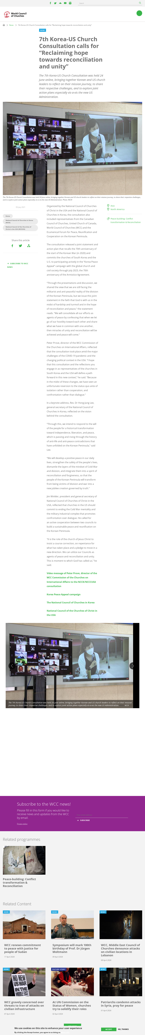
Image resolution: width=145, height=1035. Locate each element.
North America (117, 209)
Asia (113, 205)
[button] (72, 665)
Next (133, 665)
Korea (8, 216)
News (11, 25)
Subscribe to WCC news (17, 265)
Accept (108, 1029)
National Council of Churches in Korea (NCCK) (19, 221)
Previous (12, 665)
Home (4, 25)
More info (65, 1032)
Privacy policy (22, 824)
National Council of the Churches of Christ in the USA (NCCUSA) (18, 228)
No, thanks (123, 1029)
